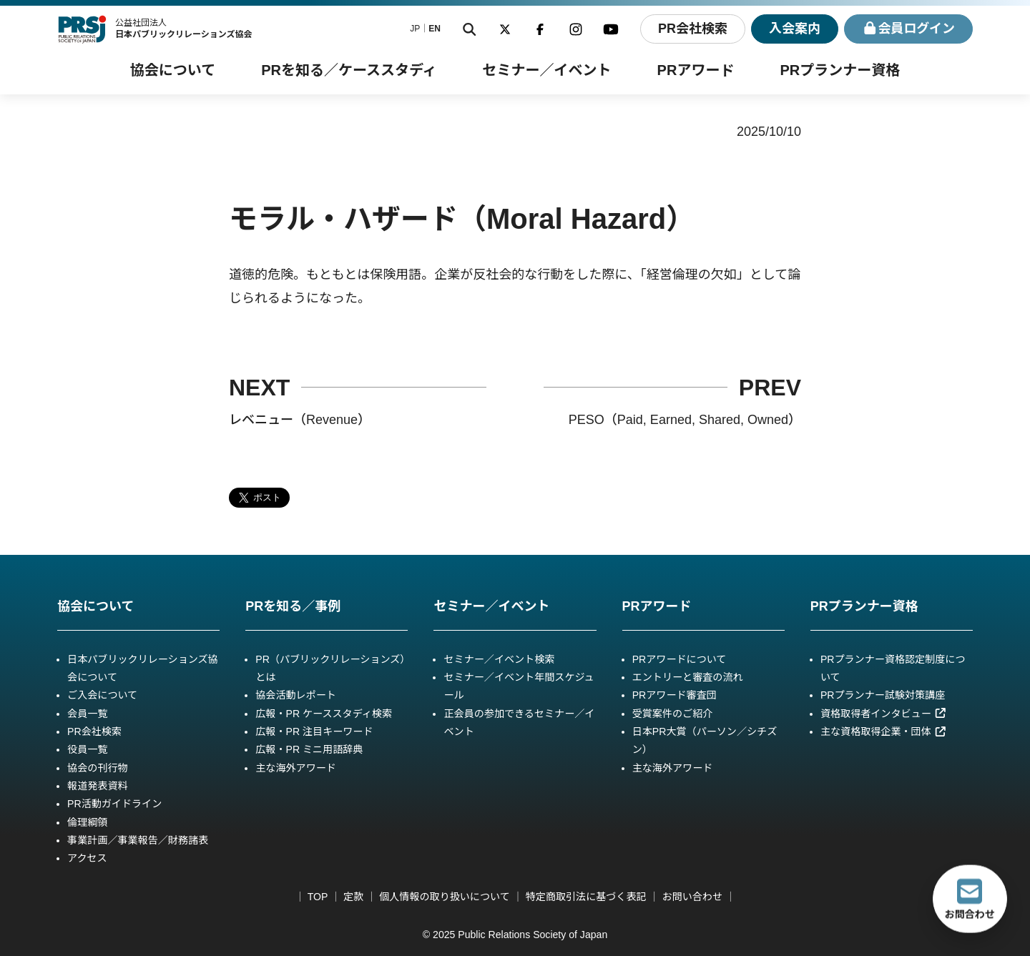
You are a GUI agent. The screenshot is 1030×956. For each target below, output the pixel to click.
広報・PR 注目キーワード (314, 731)
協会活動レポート (295, 695)
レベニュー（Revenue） (300, 420)
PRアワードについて (679, 659)
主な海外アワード (295, 768)
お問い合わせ (692, 896)
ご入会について (102, 695)
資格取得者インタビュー (883, 713)
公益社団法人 (183, 28)
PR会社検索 (692, 28)
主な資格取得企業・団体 (883, 731)
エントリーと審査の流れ (687, 677)
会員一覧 (87, 713)
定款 (353, 896)
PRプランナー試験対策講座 (882, 695)
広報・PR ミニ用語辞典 (309, 749)
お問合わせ (970, 898)
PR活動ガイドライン (114, 803)
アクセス (87, 858)
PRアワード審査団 (674, 695)
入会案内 (794, 28)
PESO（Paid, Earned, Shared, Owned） (685, 420)
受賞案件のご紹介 (672, 713)
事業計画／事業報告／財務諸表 (137, 840)
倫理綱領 (87, 822)
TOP (318, 896)
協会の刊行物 (97, 768)
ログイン (909, 29)
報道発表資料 (97, 786)
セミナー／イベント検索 (498, 659)
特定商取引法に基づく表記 (586, 896)
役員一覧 (87, 749)
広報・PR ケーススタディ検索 (323, 713)
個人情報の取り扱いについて (444, 896)
